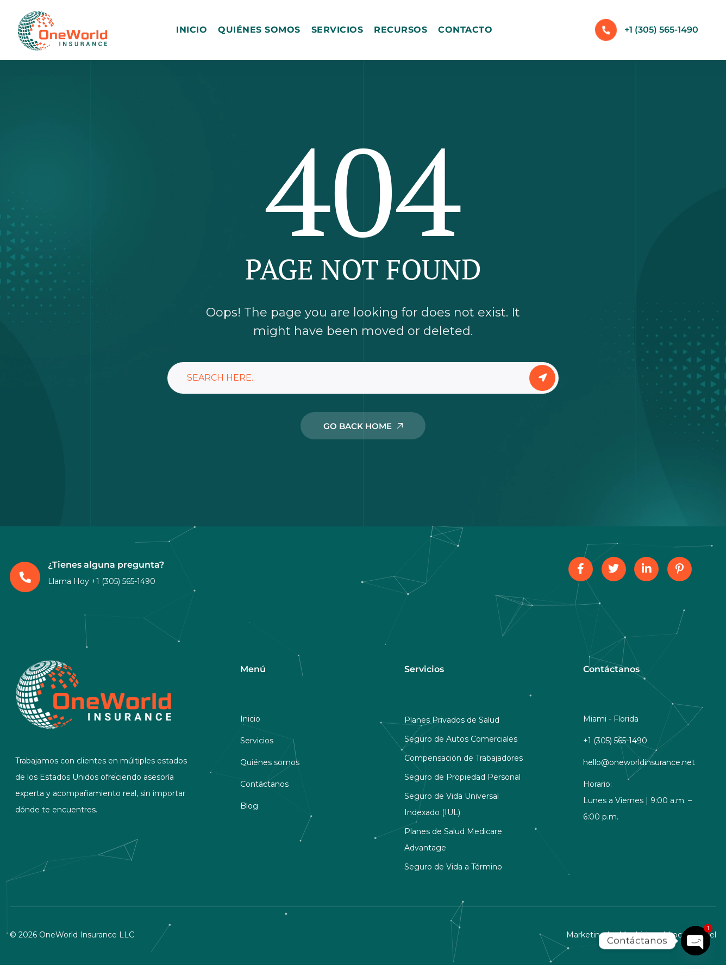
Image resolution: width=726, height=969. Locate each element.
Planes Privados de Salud (451, 720)
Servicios (337, 29)
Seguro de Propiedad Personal (462, 777)
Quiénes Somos (259, 29)
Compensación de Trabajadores (463, 758)
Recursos (400, 29)
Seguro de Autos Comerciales (460, 739)
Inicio (191, 29)
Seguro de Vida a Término (453, 867)
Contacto (465, 29)
